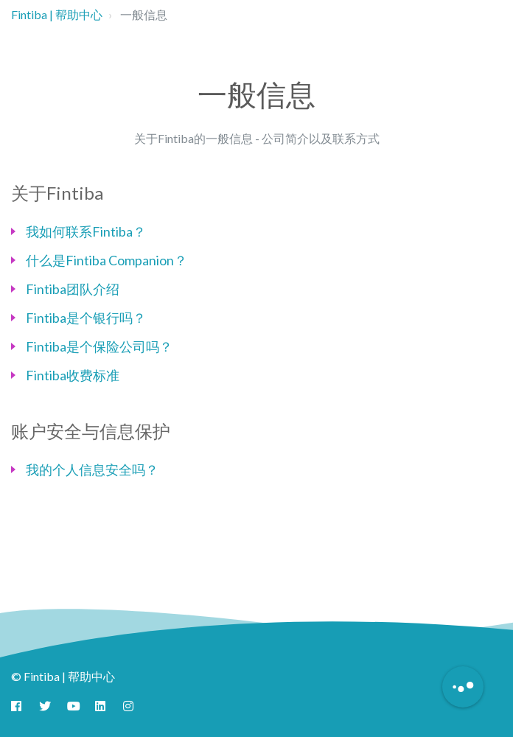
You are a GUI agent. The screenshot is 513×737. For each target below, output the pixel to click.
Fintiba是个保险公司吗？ (99, 346)
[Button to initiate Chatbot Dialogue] (463, 687)
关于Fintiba (57, 192)
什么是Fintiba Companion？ (106, 260)
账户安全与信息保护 (90, 430)
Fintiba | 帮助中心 (56, 14)
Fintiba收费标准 (72, 375)
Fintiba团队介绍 (72, 289)
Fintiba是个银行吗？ (86, 318)
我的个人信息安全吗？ (92, 469)
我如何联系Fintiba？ (86, 231)
